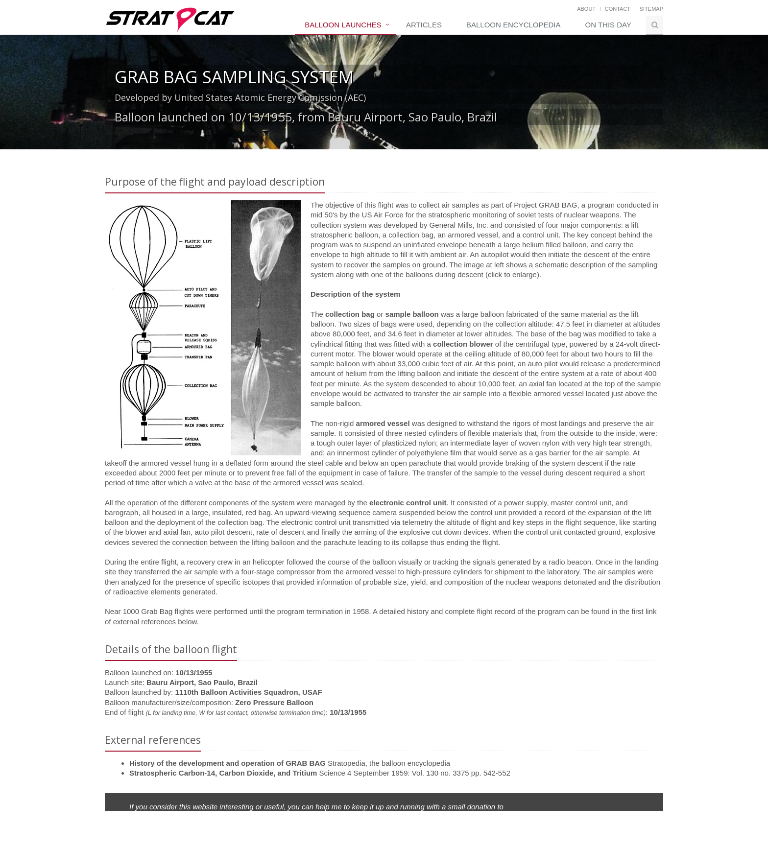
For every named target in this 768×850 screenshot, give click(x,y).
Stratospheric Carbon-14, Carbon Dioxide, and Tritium (223, 773)
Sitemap (651, 9)
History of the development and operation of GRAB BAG (227, 763)
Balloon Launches (343, 25)
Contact (617, 9)
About (586, 9)
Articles (424, 25)
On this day (608, 25)
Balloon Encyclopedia (513, 25)
